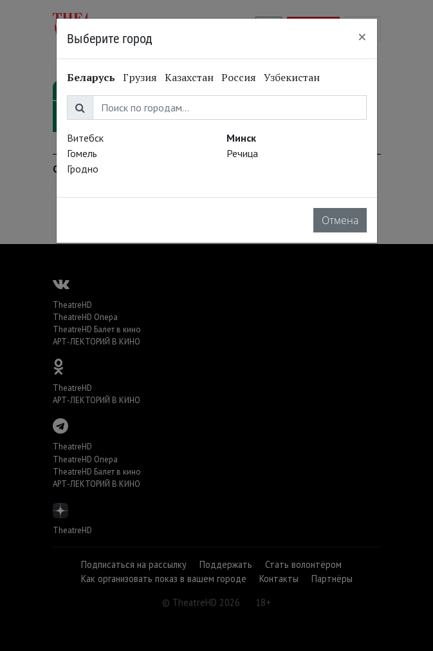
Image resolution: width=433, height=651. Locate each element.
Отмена (340, 220)
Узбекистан (292, 77)
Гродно (82, 168)
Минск (241, 137)
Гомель (82, 153)
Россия (238, 77)
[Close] (362, 37)
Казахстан (189, 77)
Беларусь (91, 77)
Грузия (140, 77)
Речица (242, 153)
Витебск (85, 137)
